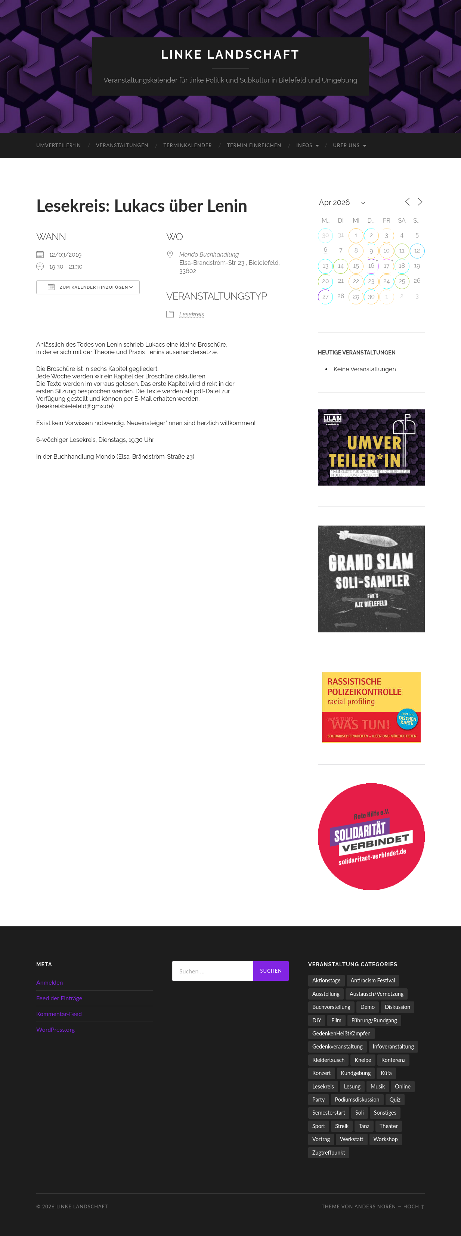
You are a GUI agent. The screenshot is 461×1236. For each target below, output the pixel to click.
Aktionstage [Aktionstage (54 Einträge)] (326, 980)
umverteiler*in (58, 145)
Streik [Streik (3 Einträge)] (342, 1126)
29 (356, 296)
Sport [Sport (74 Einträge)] (318, 1126)
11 (402, 250)
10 (387, 250)
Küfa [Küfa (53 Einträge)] (386, 1073)
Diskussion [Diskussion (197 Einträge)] (397, 1007)
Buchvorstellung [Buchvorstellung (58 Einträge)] (331, 1007)
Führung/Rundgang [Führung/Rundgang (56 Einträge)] (374, 1020)
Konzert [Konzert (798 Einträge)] (321, 1073)
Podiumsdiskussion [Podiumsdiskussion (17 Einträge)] (357, 1099)
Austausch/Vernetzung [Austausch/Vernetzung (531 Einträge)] (376, 994)
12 (417, 250)
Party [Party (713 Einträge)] (318, 1099)
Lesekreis (191, 314)
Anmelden (49, 982)
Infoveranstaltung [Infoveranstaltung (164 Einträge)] (393, 1046)
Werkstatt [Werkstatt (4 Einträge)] (351, 1139)
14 (341, 265)
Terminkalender (187, 145)
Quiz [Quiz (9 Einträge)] (395, 1099)
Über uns (346, 145)
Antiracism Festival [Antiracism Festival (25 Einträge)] (373, 980)
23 (371, 281)
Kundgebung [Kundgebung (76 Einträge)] (356, 1073)
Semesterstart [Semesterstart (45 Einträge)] (328, 1112)
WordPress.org (55, 1029)
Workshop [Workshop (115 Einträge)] (386, 1139)
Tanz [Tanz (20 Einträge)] (364, 1126)
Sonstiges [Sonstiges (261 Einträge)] (385, 1112)
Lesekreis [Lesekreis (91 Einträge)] (323, 1086)
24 (386, 281)
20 (325, 281)
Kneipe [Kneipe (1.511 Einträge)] (363, 1060)
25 (402, 281)
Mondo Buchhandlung (209, 254)
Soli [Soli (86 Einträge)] (359, 1112)
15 (356, 265)
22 (356, 281)
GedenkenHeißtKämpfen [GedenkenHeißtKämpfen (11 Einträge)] (341, 1033)
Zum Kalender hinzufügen (88, 287)
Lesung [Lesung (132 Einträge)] (352, 1086)
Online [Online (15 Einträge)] (403, 1086)
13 (325, 265)
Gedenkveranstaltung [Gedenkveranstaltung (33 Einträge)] (337, 1046)
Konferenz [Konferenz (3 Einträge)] (393, 1060)
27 (325, 296)
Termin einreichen (254, 145)
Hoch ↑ (414, 1206)
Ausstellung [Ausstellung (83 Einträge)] (326, 994)
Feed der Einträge (59, 997)
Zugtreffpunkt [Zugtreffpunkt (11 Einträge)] (328, 1152)
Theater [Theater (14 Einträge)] (389, 1126)
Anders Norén (375, 1206)
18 (402, 265)
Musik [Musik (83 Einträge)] (378, 1086)
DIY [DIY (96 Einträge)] (316, 1020)
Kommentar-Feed (59, 1013)
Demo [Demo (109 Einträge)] (368, 1007)
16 (371, 265)
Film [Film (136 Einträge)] (336, 1020)
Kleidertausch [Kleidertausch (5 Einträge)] (328, 1060)
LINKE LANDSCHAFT (230, 54)
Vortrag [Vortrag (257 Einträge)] (321, 1139)
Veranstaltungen (122, 145)
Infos (304, 145)
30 (325, 235)
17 (386, 265)
